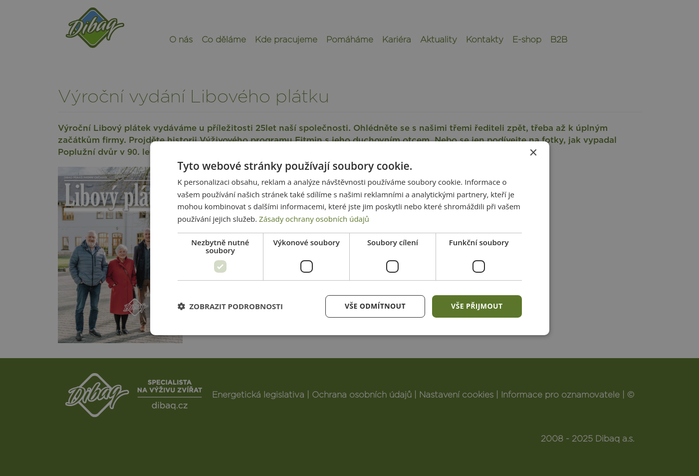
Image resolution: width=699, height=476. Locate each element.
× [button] (533, 152)
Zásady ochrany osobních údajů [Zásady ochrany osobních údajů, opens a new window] (314, 219)
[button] (230, 306)
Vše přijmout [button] (476, 306)
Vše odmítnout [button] (375, 306)
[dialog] (349, 238)
